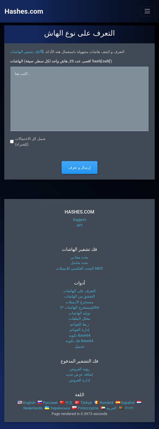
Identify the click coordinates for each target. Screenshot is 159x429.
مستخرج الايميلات (79, 302)
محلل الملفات (79, 318)
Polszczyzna (85, 408)
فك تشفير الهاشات (27, 52)
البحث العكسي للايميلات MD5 (79, 268)
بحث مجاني (79, 257)
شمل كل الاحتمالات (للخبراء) (30, 142)
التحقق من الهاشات (79, 296)
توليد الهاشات (79, 313)
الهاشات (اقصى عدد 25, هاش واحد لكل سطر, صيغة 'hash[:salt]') (61, 61)
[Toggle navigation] (147, 11)
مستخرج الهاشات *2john (79, 307)
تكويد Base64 (80, 335)
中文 (66, 402)
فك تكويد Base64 (79, 341)
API (80, 225)
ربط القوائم (79, 324)
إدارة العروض (79, 380)
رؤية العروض (79, 369)
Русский (48, 402)
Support (79, 219)
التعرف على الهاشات (79, 291)
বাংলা (126, 408)
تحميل (80, 346)
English (26, 402)
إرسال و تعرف (79, 167)
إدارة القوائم (80, 330)
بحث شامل (79, 263)
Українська (57, 408)
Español (125, 402)
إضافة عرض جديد (79, 374)
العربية (109, 408)
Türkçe (83, 402)
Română (103, 402)
